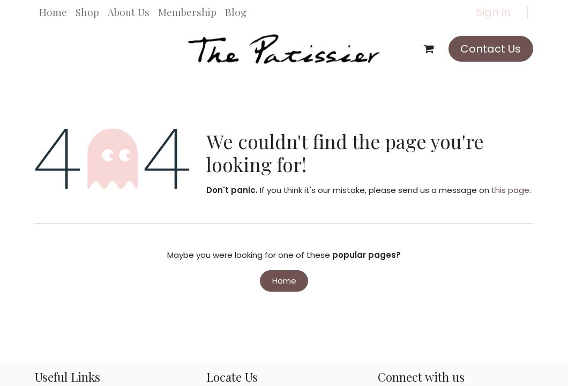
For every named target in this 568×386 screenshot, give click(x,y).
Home (284, 280)
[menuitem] (53, 12)
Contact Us (490, 48)
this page (510, 190)
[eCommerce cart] (429, 49)
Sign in (493, 12)
